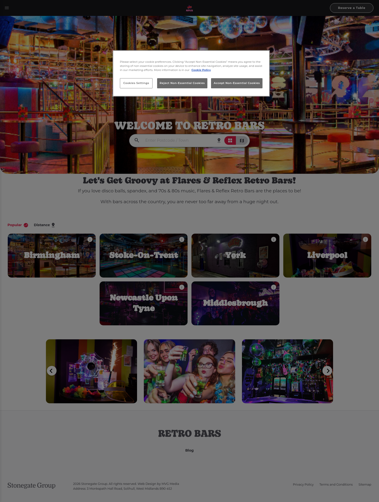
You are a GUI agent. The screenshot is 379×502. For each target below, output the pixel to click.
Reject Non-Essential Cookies (182, 83)
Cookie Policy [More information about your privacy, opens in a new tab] (201, 70)
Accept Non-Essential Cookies (237, 83)
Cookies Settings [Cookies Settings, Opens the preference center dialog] (136, 83)
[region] (191, 73)
